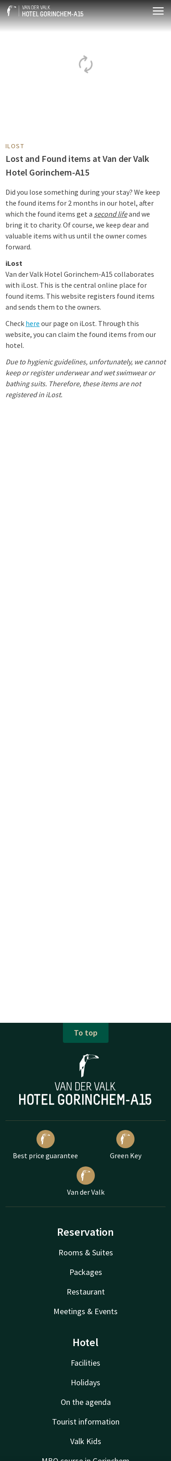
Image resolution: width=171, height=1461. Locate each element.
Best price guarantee (45, 1145)
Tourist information (85, 1421)
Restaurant (86, 1291)
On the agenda (86, 1402)
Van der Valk (85, 1181)
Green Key (125, 1145)
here (33, 323)
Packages (85, 1272)
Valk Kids (85, 1441)
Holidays (85, 1382)
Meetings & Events (85, 1311)
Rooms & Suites (85, 1252)
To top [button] (86, 1032)
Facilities (85, 1362)
